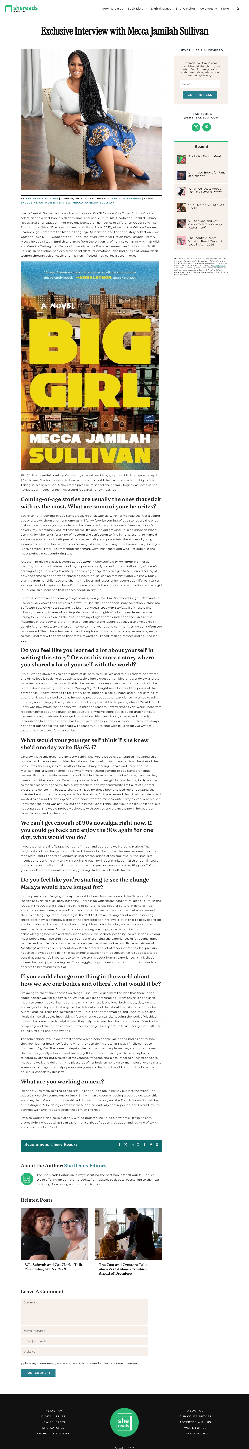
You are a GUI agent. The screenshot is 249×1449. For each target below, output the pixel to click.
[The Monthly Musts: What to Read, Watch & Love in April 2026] (181, 238)
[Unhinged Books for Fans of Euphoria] (181, 173)
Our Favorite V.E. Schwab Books (206, 206)
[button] (238, 8)
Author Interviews (124, 198)
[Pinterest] (206, 127)
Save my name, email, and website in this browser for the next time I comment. (82, 1363)
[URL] (84, 1351)
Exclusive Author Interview (46, 202)
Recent (201, 146)
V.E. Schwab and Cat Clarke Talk (53, 1266)
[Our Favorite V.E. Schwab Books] (181, 205)
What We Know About (206, 190)
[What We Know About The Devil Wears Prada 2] (181, 189)
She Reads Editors (42, 198)
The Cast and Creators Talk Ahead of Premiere (123, 1269)
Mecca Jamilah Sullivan (94, 202)
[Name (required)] (84, 1330)
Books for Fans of (204, 156)
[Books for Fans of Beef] (181, 157)
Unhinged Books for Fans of (206, 174)
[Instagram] (196, 127)
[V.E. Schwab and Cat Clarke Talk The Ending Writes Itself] (181, 221)
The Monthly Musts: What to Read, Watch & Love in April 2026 (205, 241)
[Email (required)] (84, 1341)
